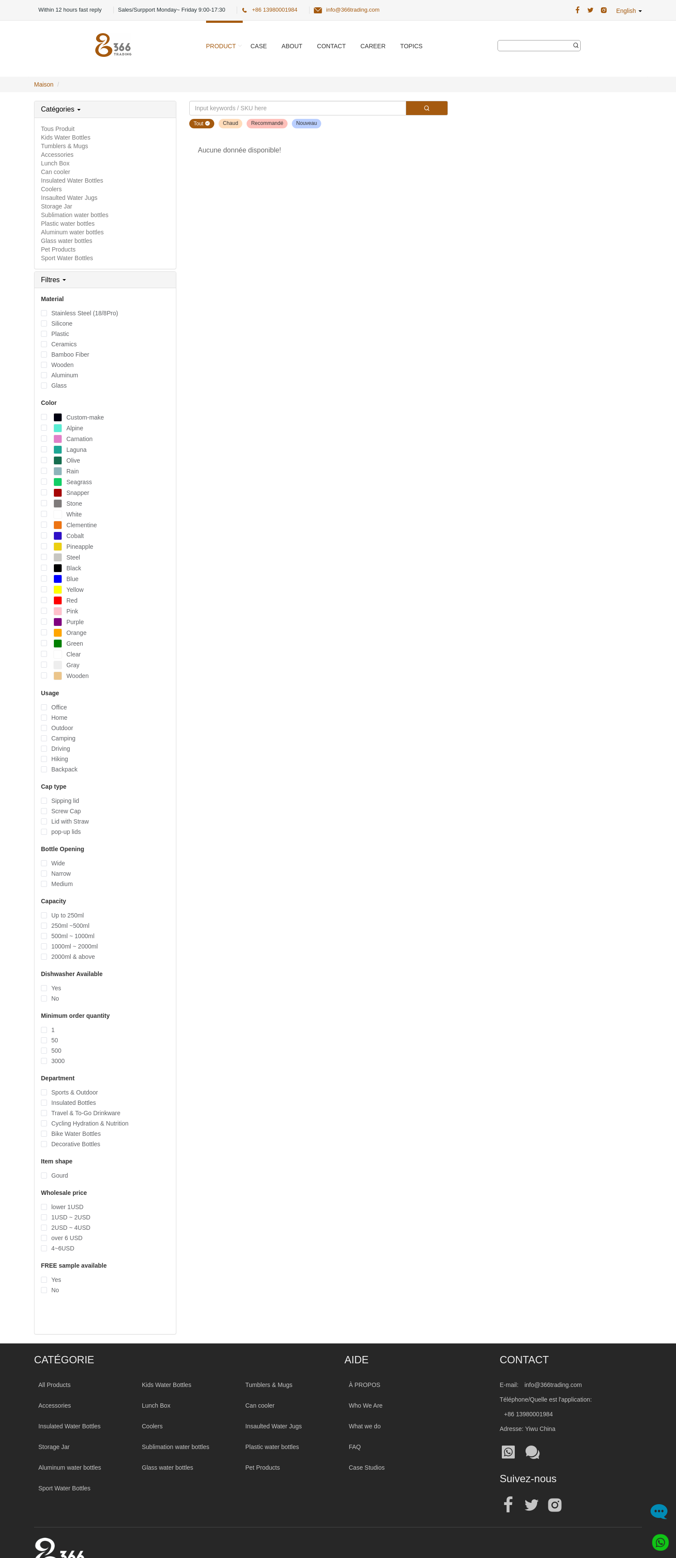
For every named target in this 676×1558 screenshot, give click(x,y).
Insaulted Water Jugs (69, 197)
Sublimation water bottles (74, 214)
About (292, 46)
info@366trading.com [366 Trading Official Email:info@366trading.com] (353, 9)
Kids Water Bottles (66, 137)
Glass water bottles (66, 240)
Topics (411, 46)
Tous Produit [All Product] (58, 128)
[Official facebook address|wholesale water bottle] (508, 1505)
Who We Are (365, 1405)
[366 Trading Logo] (113, 45)
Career (372, 46)
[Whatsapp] (657, 1539)
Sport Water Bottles (67, 258)
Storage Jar (56, 206)
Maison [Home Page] (43, 84)
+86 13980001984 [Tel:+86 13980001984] (528, 1414)
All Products (54, 1384)
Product (221, 46)
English (629, 10)
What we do (365, 1426)
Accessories (57, 154)
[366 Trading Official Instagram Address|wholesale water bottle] (603, 10)
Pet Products (58, 249)
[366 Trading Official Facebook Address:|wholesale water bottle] (577, 10)
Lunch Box (55, 163)
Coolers (51, 189)
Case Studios (367, 1467)
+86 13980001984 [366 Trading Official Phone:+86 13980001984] (274, 9)
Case (258, 46)
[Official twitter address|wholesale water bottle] (531, 1505)
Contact (331, 46)
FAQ (355, 1446)
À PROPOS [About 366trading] (364, 1384)
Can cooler (55, 171)
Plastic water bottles (68, 223)
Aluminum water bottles (72, 232)
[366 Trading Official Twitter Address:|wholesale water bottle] (590, 10)
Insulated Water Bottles (72, 180)
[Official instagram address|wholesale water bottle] (554, 1505)
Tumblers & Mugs (64, 146)
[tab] (105, 109)
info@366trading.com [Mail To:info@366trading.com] (553, 1384)
